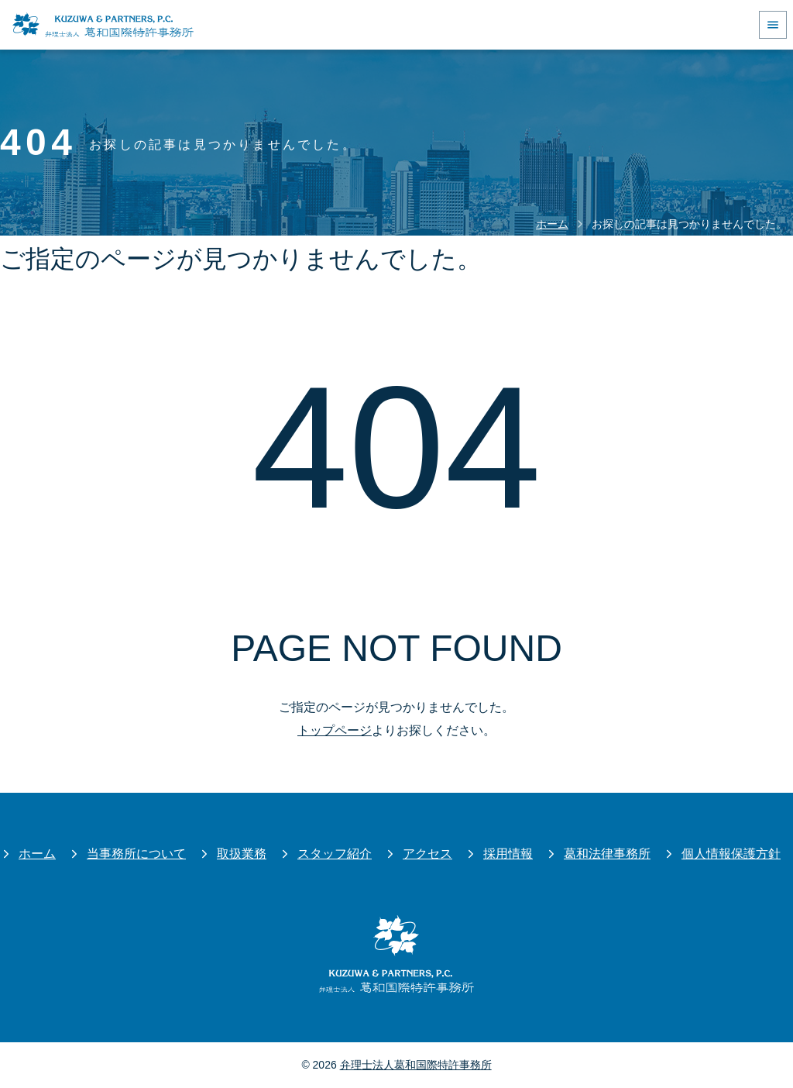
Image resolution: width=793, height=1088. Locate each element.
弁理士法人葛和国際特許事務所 (416, 1065)
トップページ (334, 730)
